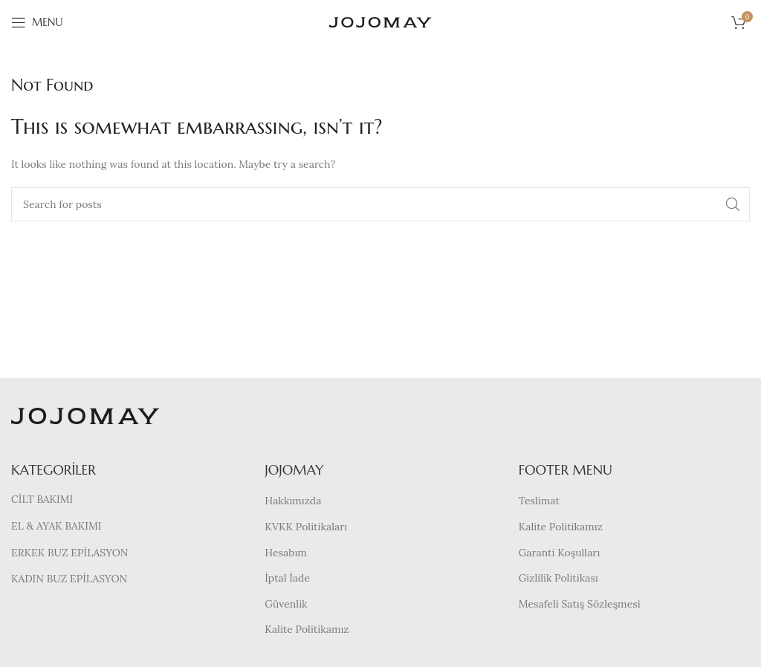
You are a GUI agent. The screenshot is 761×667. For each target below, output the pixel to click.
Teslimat (539, 500)
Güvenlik (286, 604)
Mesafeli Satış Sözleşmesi (580, 604)
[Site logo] (380, 21)
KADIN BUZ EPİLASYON (69, 578)
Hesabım (286, 552)
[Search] (380, 204)
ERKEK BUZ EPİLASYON (69, 552)
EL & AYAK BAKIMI (56, 526)
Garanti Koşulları (559, 552)
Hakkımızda (293, 500)
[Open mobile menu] (37, 22)
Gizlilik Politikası (558, 578)
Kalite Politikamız (307, 629)
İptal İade (287, 578)
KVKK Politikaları (306, 526)
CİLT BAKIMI (42, 499)
